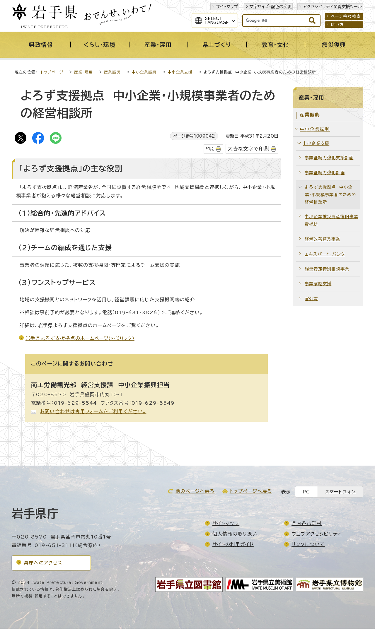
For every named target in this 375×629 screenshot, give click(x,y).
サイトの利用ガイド (233, 544)
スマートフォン (340, 492)
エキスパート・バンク (325, 254)
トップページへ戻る (251, 491)
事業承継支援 (318, 284)
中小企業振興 (144, 72)
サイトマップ (227, 6)
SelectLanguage (217, 20)
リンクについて (308, 544)
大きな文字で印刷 (249, 148)
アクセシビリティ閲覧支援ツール (332, 6)
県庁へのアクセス (43, 563)
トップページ (52, 72)
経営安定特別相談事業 (327, 269)
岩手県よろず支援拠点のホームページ (79, 338)
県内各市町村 (307, 523)
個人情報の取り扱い (234, 534)
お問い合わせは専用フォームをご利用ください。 (93, 411)
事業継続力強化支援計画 (329, 158)
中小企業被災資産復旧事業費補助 (331, 221)
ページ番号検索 (346, 16)
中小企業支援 (180, 72)
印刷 (210, 149)
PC (306, 492)
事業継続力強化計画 (325, 173)
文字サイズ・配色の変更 (270, 6)
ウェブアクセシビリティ (317, 534)
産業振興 (112, 72)
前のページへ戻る (195, 491)
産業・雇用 (83, 72)
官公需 (311, 299)
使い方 (337, 25)
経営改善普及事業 (322, 239)
